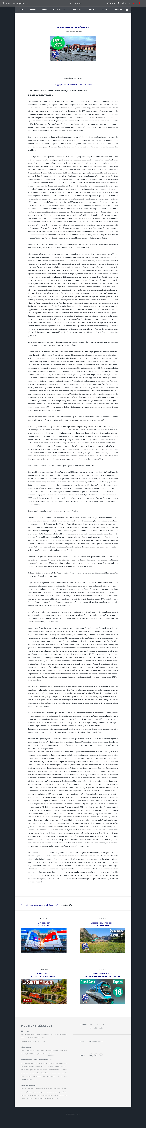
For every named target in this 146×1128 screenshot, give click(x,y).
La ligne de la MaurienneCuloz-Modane (102, 924)
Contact (104, 10)
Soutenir (136, 3)
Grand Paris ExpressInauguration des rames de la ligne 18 (102, 975)
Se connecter (75, 3)
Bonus (91, 10)
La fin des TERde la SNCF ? (44, 924)
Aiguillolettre (59, 10)
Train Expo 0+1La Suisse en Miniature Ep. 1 (43, 975)
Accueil (21, 10)
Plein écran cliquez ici (73, 78)
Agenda (33, 10)
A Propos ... (112, 3)
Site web (51, 1054)
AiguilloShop (77, 10)
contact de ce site (26, 1079)
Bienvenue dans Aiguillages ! (15, 3)
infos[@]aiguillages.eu (96, 1041)
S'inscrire (127, 3)
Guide (44, 10)
